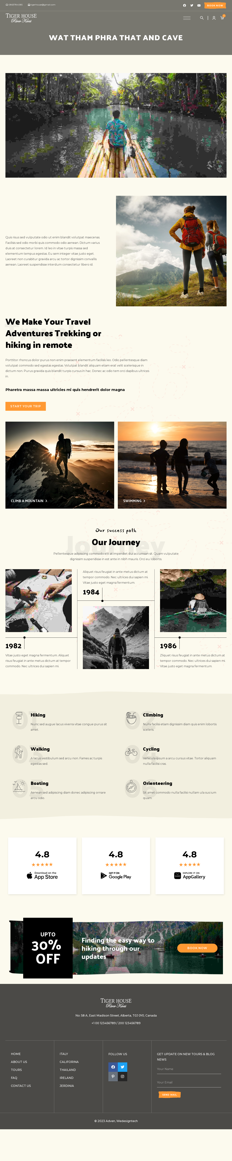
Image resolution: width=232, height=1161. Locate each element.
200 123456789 (129, 1023)
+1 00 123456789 (104, 1023)
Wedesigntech (127, 1121)
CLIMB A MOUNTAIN (27, 500)
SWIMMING (132, 500)
